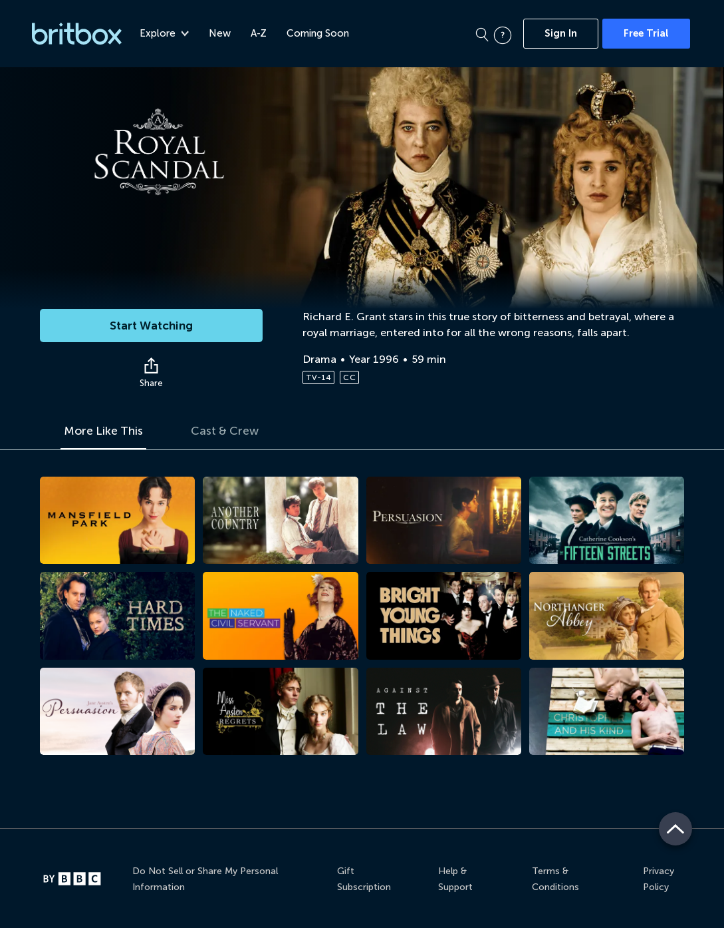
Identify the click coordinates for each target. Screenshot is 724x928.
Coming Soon (318, 33)
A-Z (259, 33)
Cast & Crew (228, 431)
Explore (164, 33)
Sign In (560, 33)
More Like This (105, 431)
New (220, 33)
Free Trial (646, 33)
